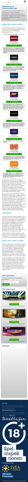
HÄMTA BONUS (14, 304)
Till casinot (14, 45)
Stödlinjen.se (12, 415)
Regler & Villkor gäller (15, 159)
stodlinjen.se (21, 34)
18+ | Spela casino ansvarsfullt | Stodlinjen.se (10, 306)
